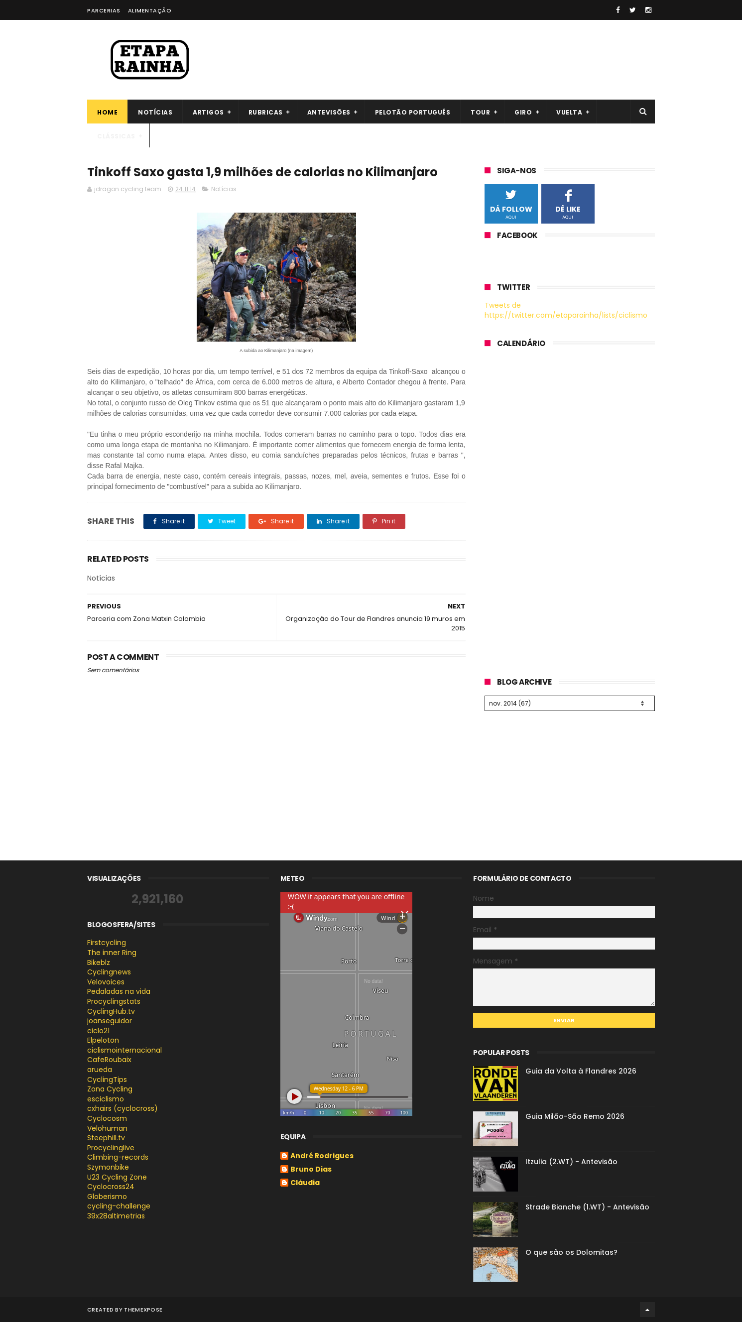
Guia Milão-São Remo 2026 (574, 1116)
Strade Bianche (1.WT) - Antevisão (587, 1207)
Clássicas (116, 136)
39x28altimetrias (116, 1216)
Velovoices (105, 982)
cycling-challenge (118, 1206)
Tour (480, 112)
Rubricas (265, 112)
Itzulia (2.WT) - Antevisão (571, 1162)
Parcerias (104, 10)
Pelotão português (413, 112)
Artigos (208, 112)
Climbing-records (117, 1157)
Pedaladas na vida (118, 991)
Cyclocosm (107, 1118)
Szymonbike (108, 1167)
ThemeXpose (143, 1310)
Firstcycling (106, 943)
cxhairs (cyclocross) (122, 1108)
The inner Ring (111, 953)
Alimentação (150, 10)
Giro (523, 112)
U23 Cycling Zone (117, 1177)
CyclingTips (107, 1079)
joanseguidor (109, 1021)
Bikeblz (98, 962)
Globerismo (107, 1197)
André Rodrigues (322, 1156)
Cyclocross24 (110, 1187)
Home (107, 112)
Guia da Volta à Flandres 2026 (580, 1071)
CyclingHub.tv (111, 1011)
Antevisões (329, 112)
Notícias (155, 112)
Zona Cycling (109, 1089)
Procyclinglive (110, 1148)
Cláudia (305, 1183)
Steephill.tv (106, 1138)
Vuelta (569, 112)
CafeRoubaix (109, 1060)
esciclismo (105, 1099)
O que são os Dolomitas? (571, 1252)
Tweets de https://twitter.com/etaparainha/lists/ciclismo (566, 310)
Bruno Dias (311, 1169)
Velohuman (107, 1128)
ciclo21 (98, 1031)
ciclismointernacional (124, 1050)
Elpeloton (103, 1040)
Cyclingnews (109, 972)
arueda (99, 1070)
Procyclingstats (113, 1001)
